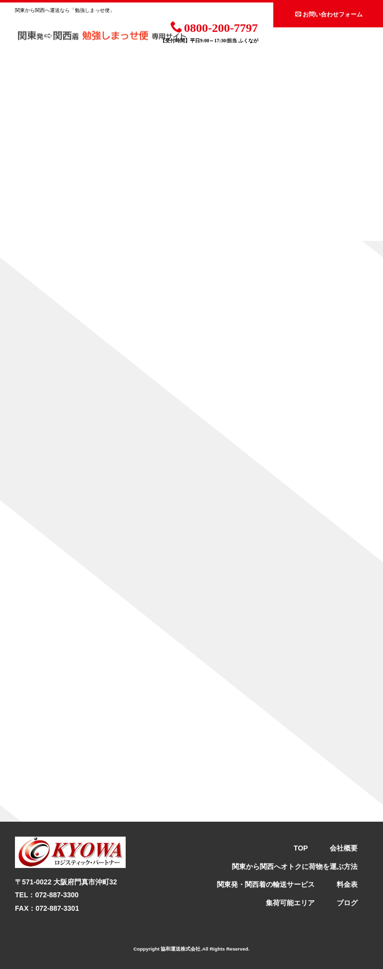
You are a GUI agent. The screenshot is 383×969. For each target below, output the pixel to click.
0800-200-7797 (214, 27)
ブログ (347, 903)
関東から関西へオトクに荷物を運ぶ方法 (295, 866)
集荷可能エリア (290, 903)
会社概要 (344, 848)
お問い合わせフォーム (329, 13)
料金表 (347, 884)
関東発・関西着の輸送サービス (266, 884)
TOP (301, 848)
